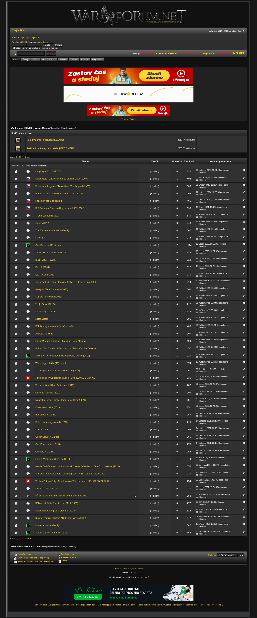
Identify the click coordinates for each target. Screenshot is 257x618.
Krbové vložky (217, 605)
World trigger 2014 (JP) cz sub (50, 363)
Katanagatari (41, 318)
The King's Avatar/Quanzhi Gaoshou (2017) (57, 370)
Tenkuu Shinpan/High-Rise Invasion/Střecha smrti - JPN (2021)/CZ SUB (72, 481)
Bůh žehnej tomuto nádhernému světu (54, 326)
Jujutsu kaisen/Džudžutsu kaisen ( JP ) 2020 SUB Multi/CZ (65, 377)
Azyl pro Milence (55, 605)
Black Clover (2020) (45, 259)
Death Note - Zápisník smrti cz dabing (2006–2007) (61, 178)
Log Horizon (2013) (45, 274)
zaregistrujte (42, 42)
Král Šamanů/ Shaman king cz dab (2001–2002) (60, 208)
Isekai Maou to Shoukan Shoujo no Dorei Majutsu (60, 341)
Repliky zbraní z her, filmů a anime (45, 140)
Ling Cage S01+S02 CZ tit (48, 171)
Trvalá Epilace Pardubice (73, 605)
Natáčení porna (90, 605)
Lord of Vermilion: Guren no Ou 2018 (54, 459)
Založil (154, 161)
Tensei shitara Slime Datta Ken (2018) (54, 385)
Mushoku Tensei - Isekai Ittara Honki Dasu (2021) (60, 400)
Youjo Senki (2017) (45, 304)
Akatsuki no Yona (44, 333)
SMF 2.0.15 (117, 569)
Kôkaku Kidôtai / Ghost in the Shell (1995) (56, 503)
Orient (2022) (42, 223)
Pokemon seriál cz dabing (48, 201)
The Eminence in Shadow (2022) (52, 230)
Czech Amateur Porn (117, 605)
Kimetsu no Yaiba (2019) (48, 407)
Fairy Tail (39, 237)
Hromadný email (40, 605)
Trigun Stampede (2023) (47, 215)
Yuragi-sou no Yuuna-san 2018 (51, 532)
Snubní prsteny (144, 605)
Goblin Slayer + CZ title (47, 436)
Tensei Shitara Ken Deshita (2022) (52, 252)
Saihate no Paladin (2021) (48, 296)
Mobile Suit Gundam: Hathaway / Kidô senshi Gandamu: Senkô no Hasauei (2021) (77, 466)
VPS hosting (103, 605)
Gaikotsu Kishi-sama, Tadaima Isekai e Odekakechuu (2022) (66, 282)
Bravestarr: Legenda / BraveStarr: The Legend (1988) (62, 186)
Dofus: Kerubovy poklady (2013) (51, 422)
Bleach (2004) (42, 267)
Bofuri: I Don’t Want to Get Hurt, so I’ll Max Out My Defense (65, 348)
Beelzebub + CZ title (45, 414)
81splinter (70, 128)
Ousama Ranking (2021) (48, 392)
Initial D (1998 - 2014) (46, 488)
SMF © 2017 (127, 569)
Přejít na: (212, 555)
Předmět (86, 161)
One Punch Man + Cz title (48, 444)
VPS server (131, 605)
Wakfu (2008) (42, 429)
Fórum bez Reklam (128, 119)
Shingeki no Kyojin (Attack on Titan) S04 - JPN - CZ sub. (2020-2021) (70, 473)
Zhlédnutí (188, 161)
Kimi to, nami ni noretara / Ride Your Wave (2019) (60, 518)
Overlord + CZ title (44, 451)
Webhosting (205, 605)
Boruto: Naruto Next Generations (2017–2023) (59, 193)
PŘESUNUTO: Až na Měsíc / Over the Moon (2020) (61, 495)
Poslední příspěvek (220, 161)
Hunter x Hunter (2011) (47, 525)
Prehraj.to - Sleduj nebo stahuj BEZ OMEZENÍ (51, 148)
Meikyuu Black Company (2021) (51, 289)
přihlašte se (25, 42)
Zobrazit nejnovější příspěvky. (25, 37)
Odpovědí (177, 161)
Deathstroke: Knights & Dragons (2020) (55, 510)
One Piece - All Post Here (48, 245)
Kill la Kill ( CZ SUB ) (45, 311)
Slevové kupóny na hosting (189, 605)
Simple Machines (137, 569)
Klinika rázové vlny (158, 605)
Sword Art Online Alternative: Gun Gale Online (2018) (62, 355)
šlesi (63, 128)
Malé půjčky (172, 605)
